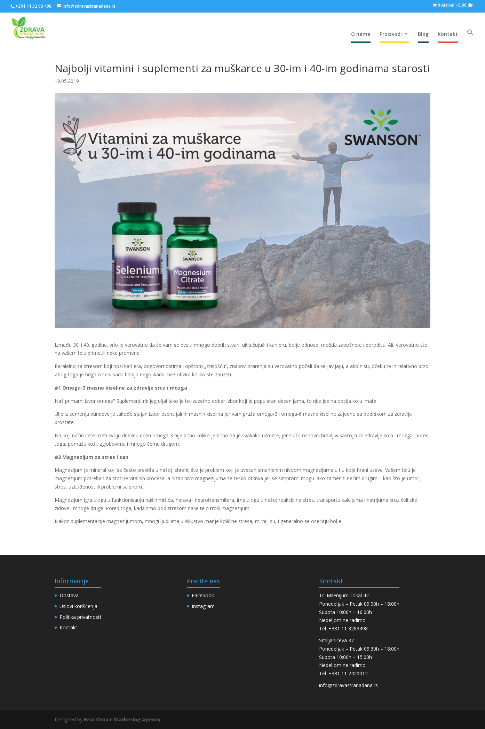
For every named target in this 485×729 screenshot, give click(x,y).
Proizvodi (391, 34)
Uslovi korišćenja (78, 606)
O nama (361, 34)
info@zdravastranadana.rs (348, 685)
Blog (423, 34)
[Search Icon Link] (470, 32)
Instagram (203, 606)
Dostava (69, 595)
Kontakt (448, 34)
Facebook (203, 595)
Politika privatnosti (80, 617)
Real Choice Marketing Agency (122, 719)
